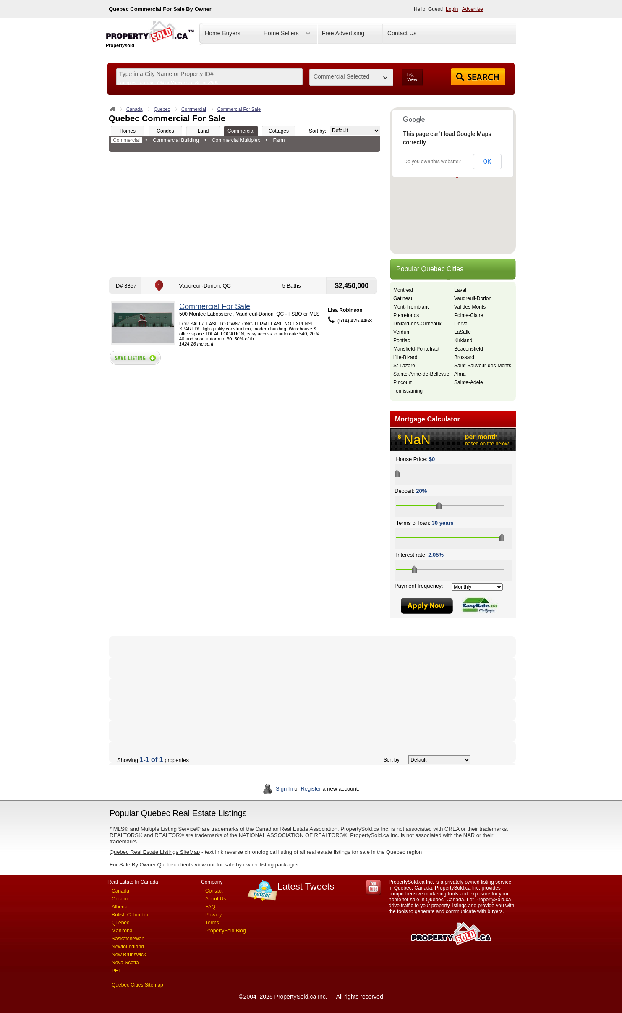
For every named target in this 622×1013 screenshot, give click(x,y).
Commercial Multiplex (236, 140)
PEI (116, 971)
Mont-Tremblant (411, 307)
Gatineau (403, 298)
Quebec (162, 109)
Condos (165, 131)
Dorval (461, 324)
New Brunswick (129, 955)
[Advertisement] (244, 214)
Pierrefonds (406, 315)
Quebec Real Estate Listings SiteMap (155, 852)
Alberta (120, 907)
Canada (134, 109)
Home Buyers (222, 33)
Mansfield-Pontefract (416, 349)
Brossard (464, 357)
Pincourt (402, 382)
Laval (460, 290)
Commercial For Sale (239, 109)
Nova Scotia (125, 963)
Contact (213, 891)
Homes (128, 131)
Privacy (213, 915)
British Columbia (130, 915)
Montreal (403, 290)
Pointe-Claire (468, 315)
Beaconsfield (468, 349)
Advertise (472, 9)
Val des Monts (470, 307)
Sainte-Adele (468, 382)
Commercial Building (176, 140)
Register (311, 788)
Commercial (193, 109)
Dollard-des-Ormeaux (417, 324)
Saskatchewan (128, 939)
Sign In (284, 788)
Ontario (120, 899)
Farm (279, 140)
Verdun (401, 332)
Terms (212, 923)
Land (203, 131)
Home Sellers (281, 33)
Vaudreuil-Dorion (472, 298)
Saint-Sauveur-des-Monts (482, 366)
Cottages (279, 131)
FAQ (210, 907)
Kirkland (463, 340)
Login (452, 9)
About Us (215, 899)
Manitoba (122, 931)
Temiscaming (408, 391)
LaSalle (462, 332)
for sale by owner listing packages (257, 864)
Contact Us (401, 33)
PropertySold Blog (225, 931)
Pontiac (401, 340)
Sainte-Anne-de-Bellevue (421, 374)
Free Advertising (343, 33)
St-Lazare (404, 366)
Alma (459, 374)
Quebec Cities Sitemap (137, 985)
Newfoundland (128, 947)
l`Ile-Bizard (405, 357)
